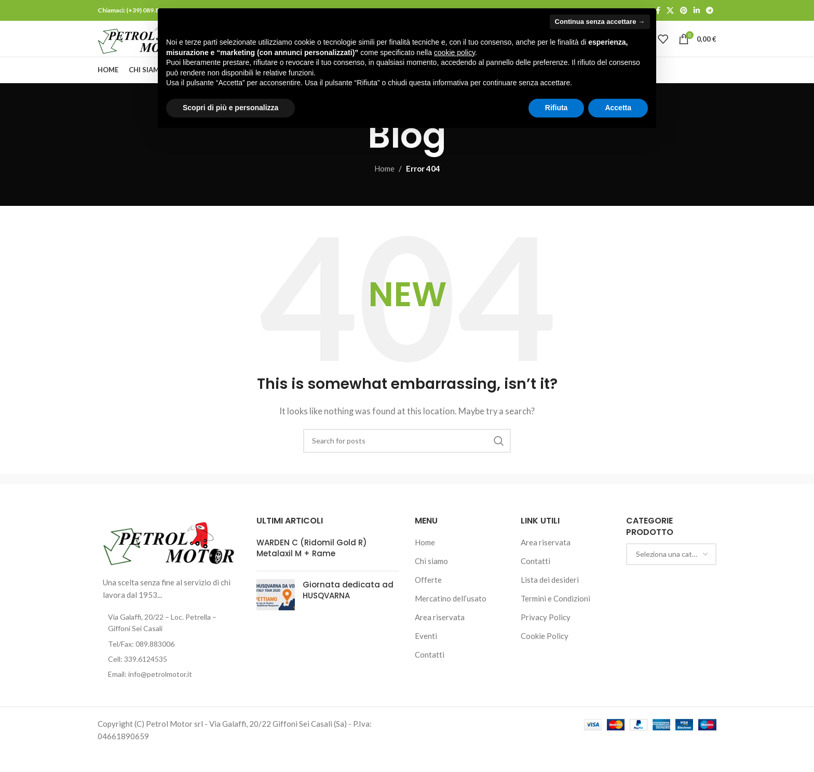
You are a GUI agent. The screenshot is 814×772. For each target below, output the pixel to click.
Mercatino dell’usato (450, 617)
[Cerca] (407, 460)
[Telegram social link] (709, 11)
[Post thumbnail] (275, 614)
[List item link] (169, 663)
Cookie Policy (544, 655)
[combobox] (671, 573)
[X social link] (670, 11)
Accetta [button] (618, 107)
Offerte (428, 599)
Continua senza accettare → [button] (600, 21)
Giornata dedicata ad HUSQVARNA (348, 609)
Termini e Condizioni (555, 617)
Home (384, 187)
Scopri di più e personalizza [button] (230, 107)
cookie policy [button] (454, 52)
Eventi (426, 655)
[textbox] (671, 573)
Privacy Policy (546, 636)
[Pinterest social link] (683, 11)
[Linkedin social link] (696, 11)
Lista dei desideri (550, 599)
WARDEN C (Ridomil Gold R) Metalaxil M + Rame (311, 567)
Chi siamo (431, 580)
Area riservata (440, 636)
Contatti (429, 673)
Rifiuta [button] (556, 107)
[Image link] (169, 561)
